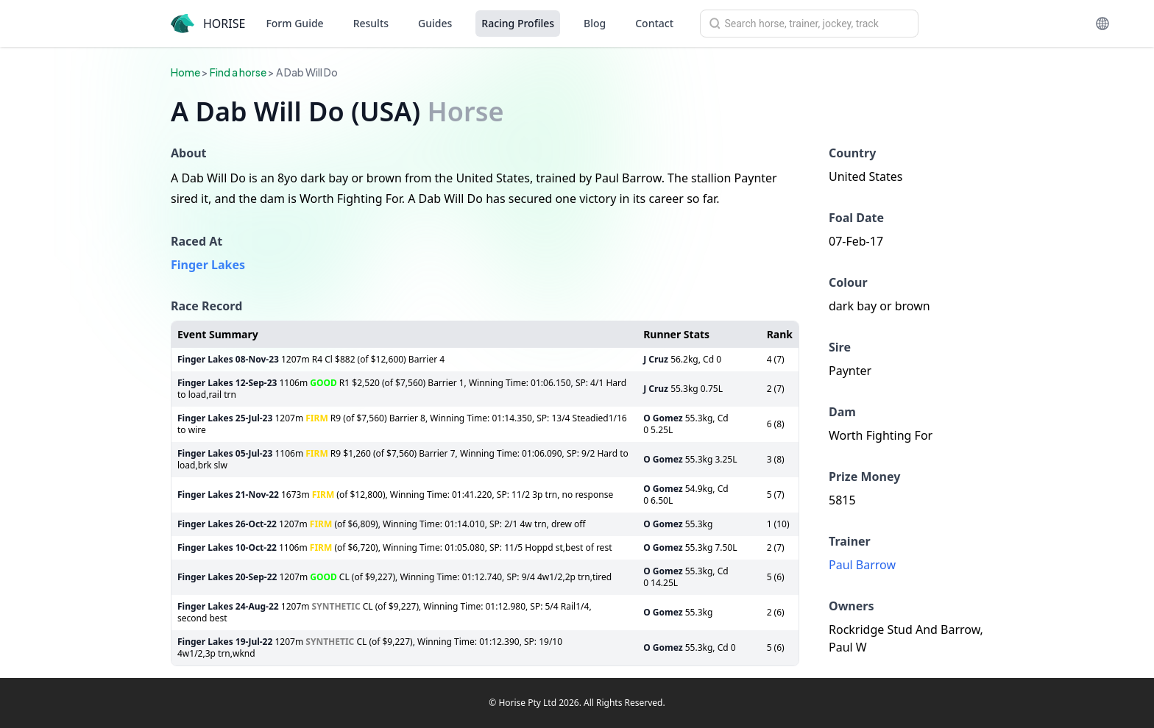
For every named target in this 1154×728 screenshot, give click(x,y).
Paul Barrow (862, 565)
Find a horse (238, 72)
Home (185, 72)
